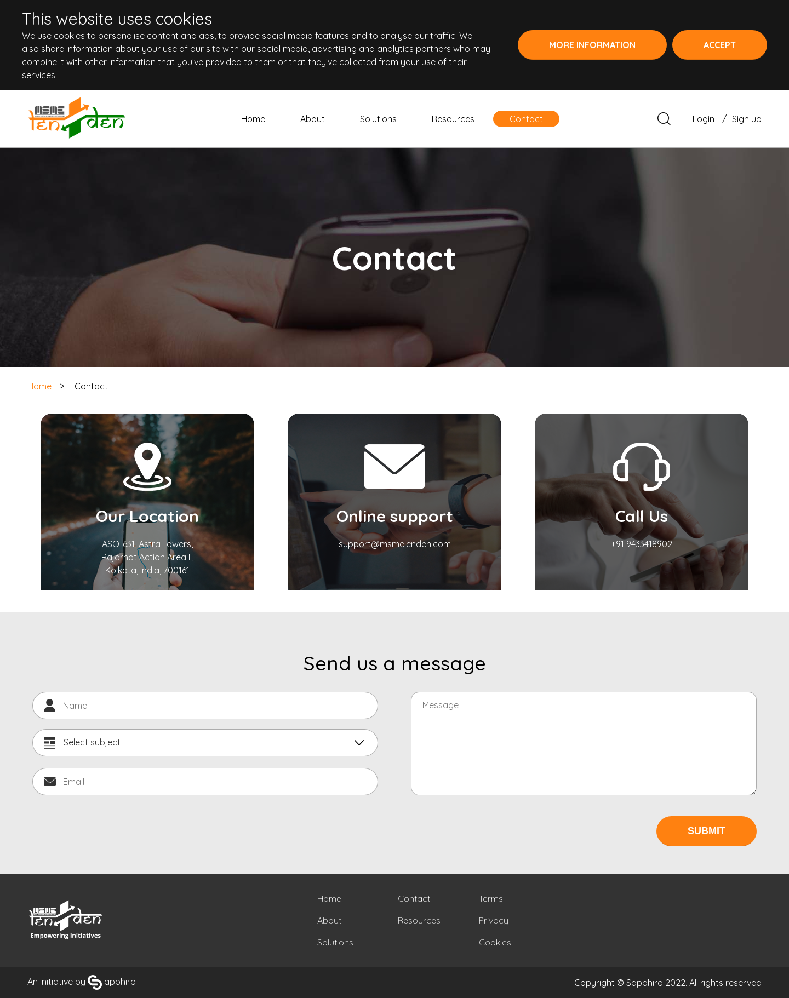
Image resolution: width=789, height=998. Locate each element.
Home (253, 118)
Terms (491, 898)
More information (592, 44)
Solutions (378, 118)
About (312, 118)
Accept (720, 44)
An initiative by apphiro (81, 981)
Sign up (747, 118)
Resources (453, 118)
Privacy (493, 920)
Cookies (495, 942)
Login (703, 118)
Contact (526, 118)
